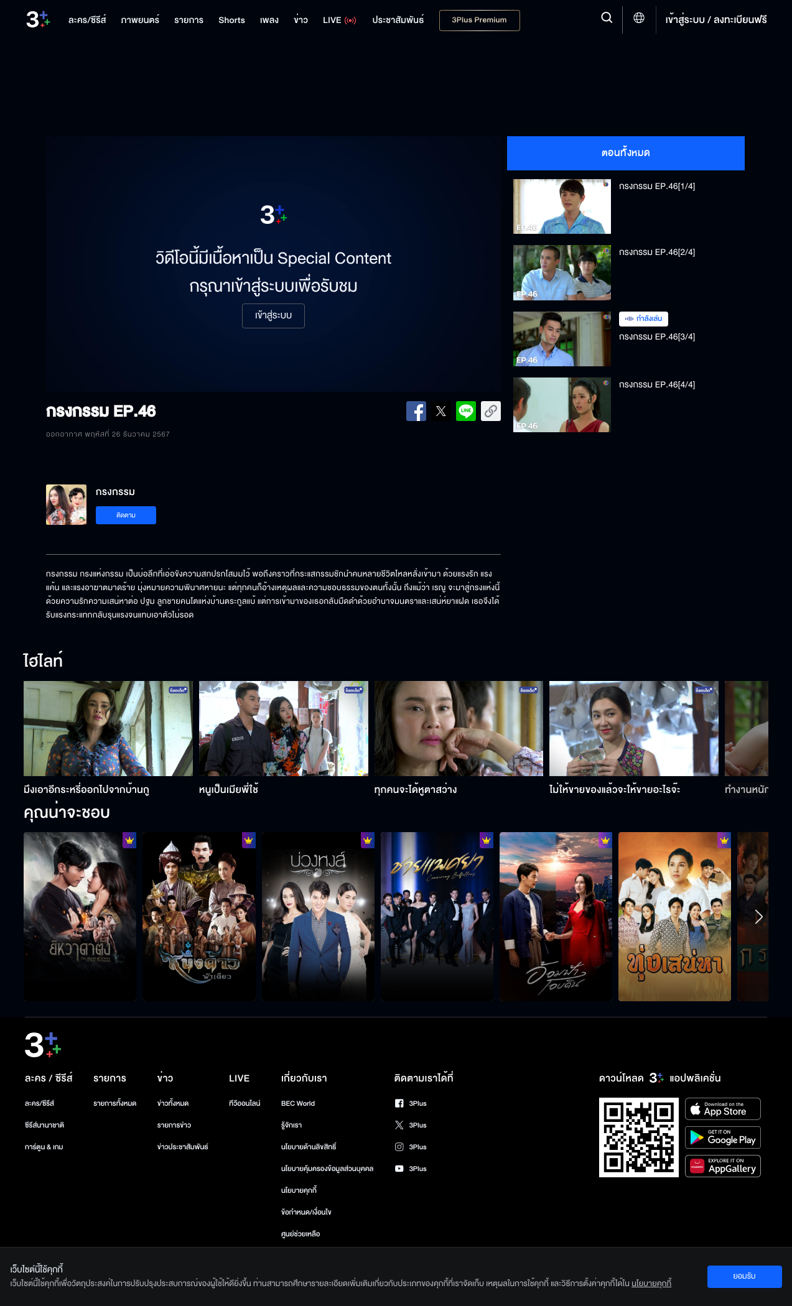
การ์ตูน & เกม (44, 1147)
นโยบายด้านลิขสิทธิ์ (309, 1147)
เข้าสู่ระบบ (273, 315)
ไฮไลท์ (43, 662)
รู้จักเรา (291, 1125)
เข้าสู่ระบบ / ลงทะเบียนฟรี (716, 20)
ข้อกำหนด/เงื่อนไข (306, 1212)
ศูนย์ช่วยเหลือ (300, 1234)
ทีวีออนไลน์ (244, 1103)
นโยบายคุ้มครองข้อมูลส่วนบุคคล (327, 1169)
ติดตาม (126, 515)
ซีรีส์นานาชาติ (44, 1125)
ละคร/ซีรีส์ (39, 1103)
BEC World (298, 1103)
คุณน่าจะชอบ (67, 813)
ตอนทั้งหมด (626, 153)
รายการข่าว (174, 1125)
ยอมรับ (744, 1276)
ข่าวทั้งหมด (173, 1103)
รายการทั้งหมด (114, 1103)
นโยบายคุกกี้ (299, 1191)
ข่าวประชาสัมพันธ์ (182, 1147)
